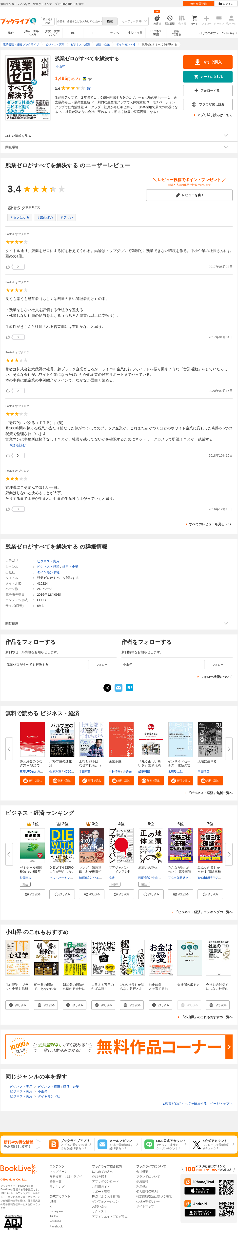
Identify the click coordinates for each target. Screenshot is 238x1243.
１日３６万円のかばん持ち (102, 986)
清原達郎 (85, 878)
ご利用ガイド (229, 33)
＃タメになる (19, 217)
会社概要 (142, 1171)
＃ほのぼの (45, 217)
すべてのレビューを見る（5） (211, 524)
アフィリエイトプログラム (110, 1216)
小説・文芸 (135, 33)
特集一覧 (55, 1181)
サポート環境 (101, 1191)
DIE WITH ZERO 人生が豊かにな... (63, 869)
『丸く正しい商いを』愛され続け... (149, 765)
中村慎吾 (114, 771)
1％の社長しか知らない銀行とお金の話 (132, 988)
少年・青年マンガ (31, 32)
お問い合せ (99, 1206)
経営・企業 (70, 567)
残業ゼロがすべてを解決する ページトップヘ (197, 1103)
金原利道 (55, 771)
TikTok (54, 1216)
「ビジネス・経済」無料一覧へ (210, 793)
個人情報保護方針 (148, 1191)
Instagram (56, 1211)
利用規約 (142, 1186)
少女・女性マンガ (52, 32)
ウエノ (97, 878)
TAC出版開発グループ (182, 878)
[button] (32, 780)
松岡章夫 (26, 878)
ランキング (57, 1186)
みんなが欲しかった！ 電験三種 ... (179, 871)
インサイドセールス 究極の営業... (179, 765)
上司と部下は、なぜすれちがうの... (90, 765)
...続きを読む (16, 445)
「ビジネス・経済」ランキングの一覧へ (204, 912)
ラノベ (114, 33)
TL (93, 33)
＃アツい (66, 217)
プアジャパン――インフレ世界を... (120, 871)
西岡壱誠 (144, 878)
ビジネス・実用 (48, 561)
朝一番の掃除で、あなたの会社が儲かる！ (45, 988)
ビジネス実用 (156, 32)
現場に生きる (207, 761)
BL (73, 33)
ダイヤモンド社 (48, 572)
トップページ (58, 1171)
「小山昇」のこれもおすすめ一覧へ (207, 1017)
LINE (53, 1201)
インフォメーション (105, 1201)
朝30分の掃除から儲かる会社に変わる (74, 988)
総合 (11, 33)
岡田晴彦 (203, 771)
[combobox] (79, 21)
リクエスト (99, 1211)
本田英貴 (85, 771)
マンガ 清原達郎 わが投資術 (90, 869)
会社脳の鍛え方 (188, 985)
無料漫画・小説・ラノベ (66, 1176)
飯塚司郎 (144, 771)
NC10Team (70, 771)
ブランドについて (148, 1176)
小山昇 (60, 66)
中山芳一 (158, 878)
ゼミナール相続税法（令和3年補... (31, 871)
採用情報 (142, 1181)
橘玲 (112, 878)
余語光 (127, 771)
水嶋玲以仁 (175, 771)
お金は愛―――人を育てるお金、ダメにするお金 (160, 990)
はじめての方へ (208, 33)
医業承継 (115, 761)
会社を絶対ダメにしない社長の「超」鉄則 (217, 988)
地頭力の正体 (148, 867)
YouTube (55, 1221)
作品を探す (99, 1176)
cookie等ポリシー (148, 1201)
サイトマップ (145, 1206)
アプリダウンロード (105, 1181)
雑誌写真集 (176, 32)
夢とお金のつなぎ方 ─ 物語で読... (31, 765)
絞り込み (48, 21)
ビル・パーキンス (61, 878)
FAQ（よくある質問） (107, 1196)
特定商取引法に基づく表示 (154, 1196)
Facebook (56, 1226)
